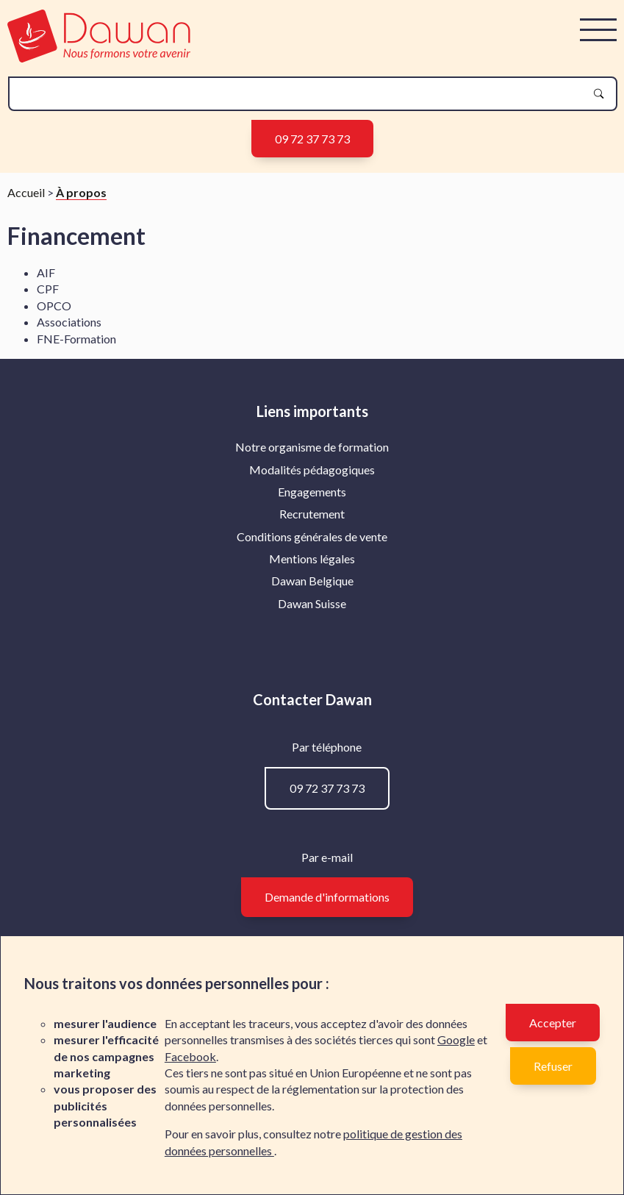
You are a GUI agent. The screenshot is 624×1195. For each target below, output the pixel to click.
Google (456, 1039)
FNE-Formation (76, 339)
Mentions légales (312, 559)
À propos (81, 192)
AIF (46, 272)
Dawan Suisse (312, 603)
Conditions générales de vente (312, 536)
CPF (48, 289)
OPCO (54, 306)
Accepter (552, 1023)
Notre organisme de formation (312, 447)
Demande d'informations (327, 897)
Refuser (553, 1066)
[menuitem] (312, 447)
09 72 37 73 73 (312, 139)
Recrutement (312, 514)
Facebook (190, 1056)
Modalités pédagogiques (312, 470)
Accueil (26, 192)
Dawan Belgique (312, 581)
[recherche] (300, 94)
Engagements (312, 492)
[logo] (98, 58)
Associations (69, 322)
